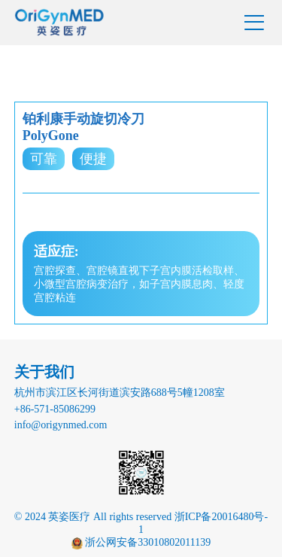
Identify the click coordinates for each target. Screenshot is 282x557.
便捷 (93, 158)
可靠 (43, 158)
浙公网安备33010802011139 (147, 542)
